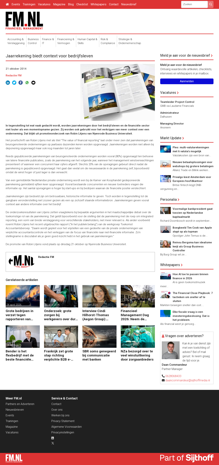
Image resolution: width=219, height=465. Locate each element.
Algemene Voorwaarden (66, 426)
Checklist (82, 4)
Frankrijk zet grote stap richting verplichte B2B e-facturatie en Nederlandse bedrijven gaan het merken (58, 355)
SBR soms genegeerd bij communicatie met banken (99, 355)
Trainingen (29, 4)
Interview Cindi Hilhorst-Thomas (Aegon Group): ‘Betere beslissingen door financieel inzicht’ (98, 315)
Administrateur (169, 112)
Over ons (57, 409)
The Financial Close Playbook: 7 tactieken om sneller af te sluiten (193, 297)
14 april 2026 (13, 345)
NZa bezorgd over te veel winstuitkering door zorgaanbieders (137, 355)
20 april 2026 (52, 304)
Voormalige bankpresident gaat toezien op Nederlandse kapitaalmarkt (193, 212)
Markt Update (170, 138)
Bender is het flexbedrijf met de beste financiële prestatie (20, 355)
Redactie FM (13, 75)
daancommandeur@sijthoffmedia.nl (187, 380)
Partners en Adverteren (20, 404)
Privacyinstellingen (62, 432)
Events (16, 4)
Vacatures (44, 4)
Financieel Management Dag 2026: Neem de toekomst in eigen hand (135, 315)
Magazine (59, 4)
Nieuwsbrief (128, 4)
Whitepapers (98, 4)
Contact (113, 4)
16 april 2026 (90, 304)
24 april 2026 (13, 304)
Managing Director (172, 123)
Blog (71, 4)
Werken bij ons (60, 415)
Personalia (168, 199)
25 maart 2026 (91, 345)
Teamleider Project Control (177, 102)
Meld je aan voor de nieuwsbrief (185, 55)
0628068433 (173, 376)
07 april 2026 (52, 345)
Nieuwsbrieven (15, 409)
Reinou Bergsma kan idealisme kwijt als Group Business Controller (192, 246)
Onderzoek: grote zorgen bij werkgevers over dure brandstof (60, 315)
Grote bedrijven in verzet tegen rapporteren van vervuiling (19, 315)
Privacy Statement (62, 421)
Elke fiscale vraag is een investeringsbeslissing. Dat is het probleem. (191, 315)
